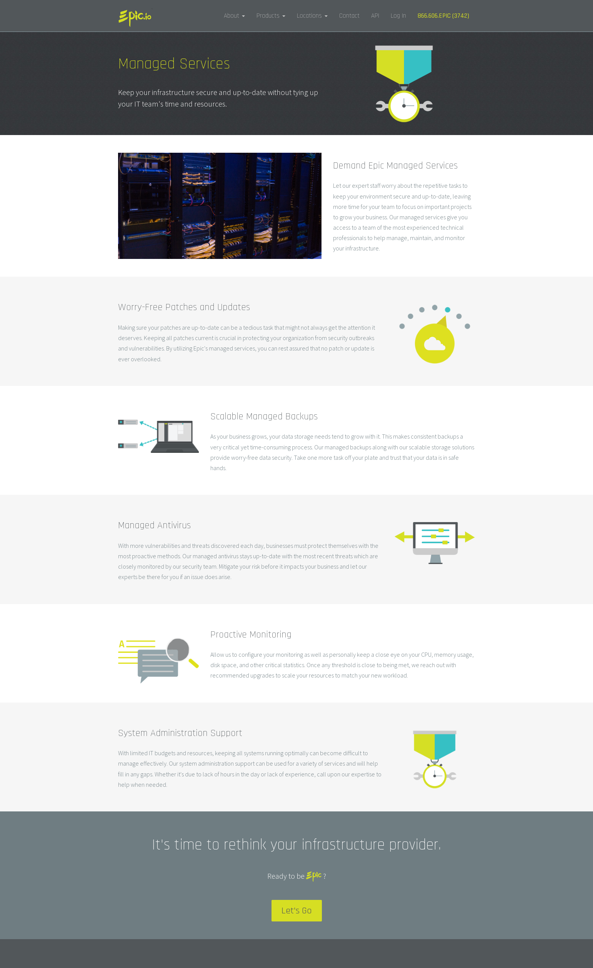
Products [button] (271, 16)
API (375, 16)
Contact (349, 16)
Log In (398, 16)
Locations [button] (312, 16)
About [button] (234, 16)
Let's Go (297, 910)
